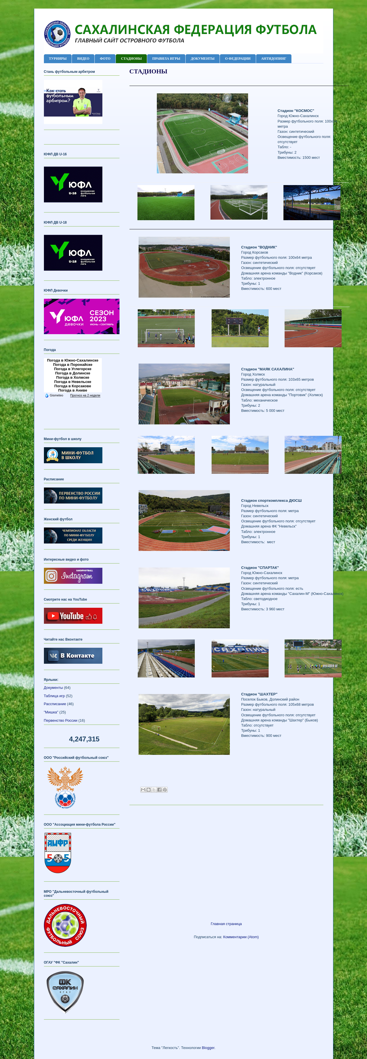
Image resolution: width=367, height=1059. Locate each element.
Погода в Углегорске (72, 369)
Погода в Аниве (72, 390)
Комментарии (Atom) (241, 937)
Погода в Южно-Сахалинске (72, 360)
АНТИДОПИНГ (274, 59)
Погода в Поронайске (72, 364)
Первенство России (61, 720)
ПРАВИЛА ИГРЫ (166, 59)
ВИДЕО (83, 59)
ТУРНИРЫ (58, 59)
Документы (53, 687)
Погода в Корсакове (72, 386)
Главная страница (226, 924)
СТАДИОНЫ (131, 59)
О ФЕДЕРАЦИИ (237, 59)
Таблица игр (54, 696)
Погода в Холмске (72, 377)
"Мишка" (51, 712)
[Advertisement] (226, 861)
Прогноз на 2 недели (85, 395)
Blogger (208, 1048)
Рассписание (55, 704)
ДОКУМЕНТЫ (202, 59)
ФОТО (105, 59)
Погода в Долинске (72, 373)
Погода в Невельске (72, 382)
